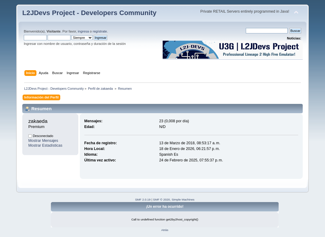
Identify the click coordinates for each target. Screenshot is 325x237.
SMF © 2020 (161, 199)
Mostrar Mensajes (43, 141)
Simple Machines (183, 199)
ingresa (83, 31)
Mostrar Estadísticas (45, 145)
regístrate (100, 31)
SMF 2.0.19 (143, 199)
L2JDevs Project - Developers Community (89, 13)
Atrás (164, 230)
